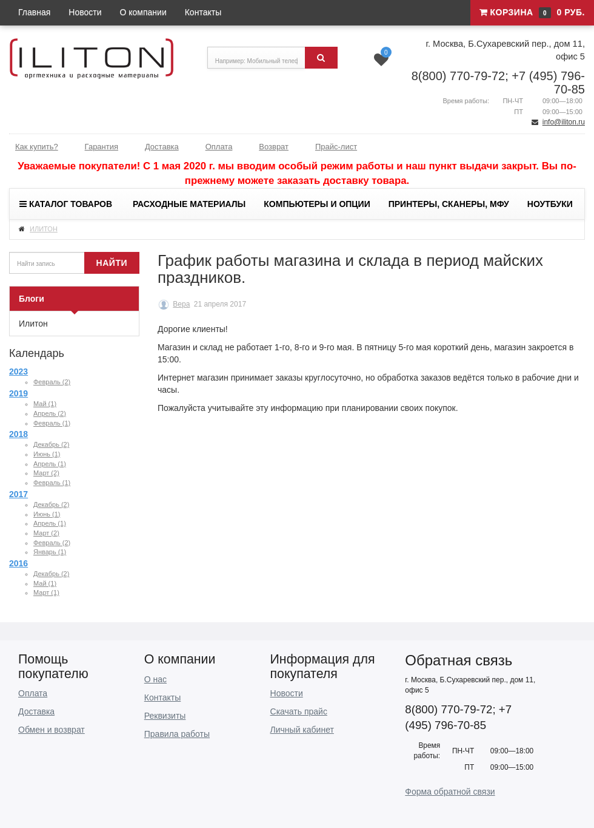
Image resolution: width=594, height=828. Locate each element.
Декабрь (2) (51, 444)
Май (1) (44, 403)
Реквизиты (165, 716)
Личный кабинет (302, 730)
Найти (111, 263)
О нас (155, 679)
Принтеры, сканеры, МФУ (449, 204)
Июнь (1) (46, 454)
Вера (181, 304)
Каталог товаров (65, 204)
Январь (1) (49, 551)
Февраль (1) (51, 423)
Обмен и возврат (51, 730)
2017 (18, 494)
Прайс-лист (336, 146)
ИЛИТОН (44, 228)
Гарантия (101, 146)
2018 (18, 434)
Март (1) (46, 592)
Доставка (162, 146)
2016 (18, 563)
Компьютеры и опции (317, 204)
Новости (84, 12)
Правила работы (177, 734)
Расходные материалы (189, 204)
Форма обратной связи (450, 791)
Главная (34, 12)
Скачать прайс (298, 711)
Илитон (33, 323)
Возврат (274, 146)
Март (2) (46, 473)
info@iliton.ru (563, 122)
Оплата (219, 146)
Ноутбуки (550, 204)
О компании (143, 12)
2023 (18, 371)
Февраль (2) (51, 381)
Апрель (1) (49, 463)
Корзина (532, 12)
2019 (18, 393)
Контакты (203, 12)
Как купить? (36, 146)
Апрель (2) (49, 413)
